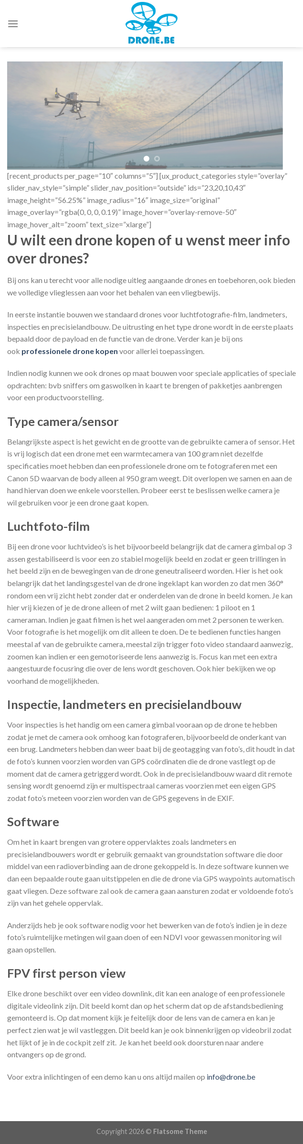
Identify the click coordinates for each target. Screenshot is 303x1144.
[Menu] (13, 23)
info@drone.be (231, 1076)
